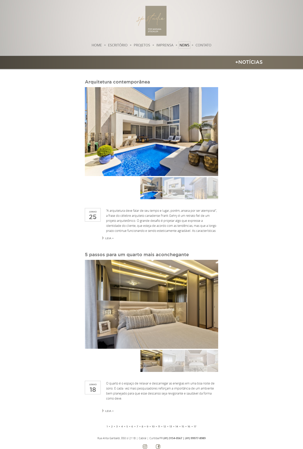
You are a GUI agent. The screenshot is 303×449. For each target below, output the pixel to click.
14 (176, 426)
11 (159, 426)
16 (189, 426)
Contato (203, 45)
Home (97, 45)
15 (183, 426)
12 (164, 426)
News (184, 45)
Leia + (109, 238)
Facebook (158, 446)
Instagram (145, 446)
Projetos (142, 45)
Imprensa (164, 45)
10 (153, 426)
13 (170, 426)
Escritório (118, 45)
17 (195, 426)
